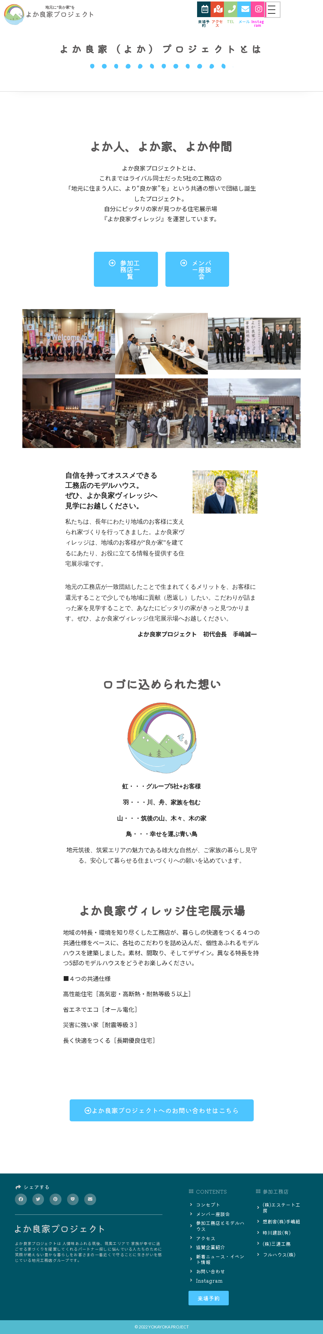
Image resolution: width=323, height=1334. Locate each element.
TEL (230, 22)
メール (244, 22)
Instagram (257, 23)
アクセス (217, 23)
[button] (21, 1200)
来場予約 (203, 23)
